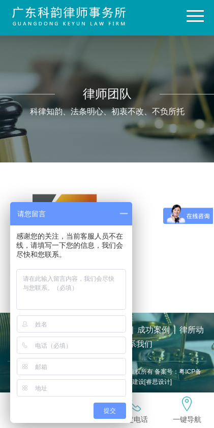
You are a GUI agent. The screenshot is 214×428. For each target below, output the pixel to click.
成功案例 (153, 329)
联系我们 (136, 344)
